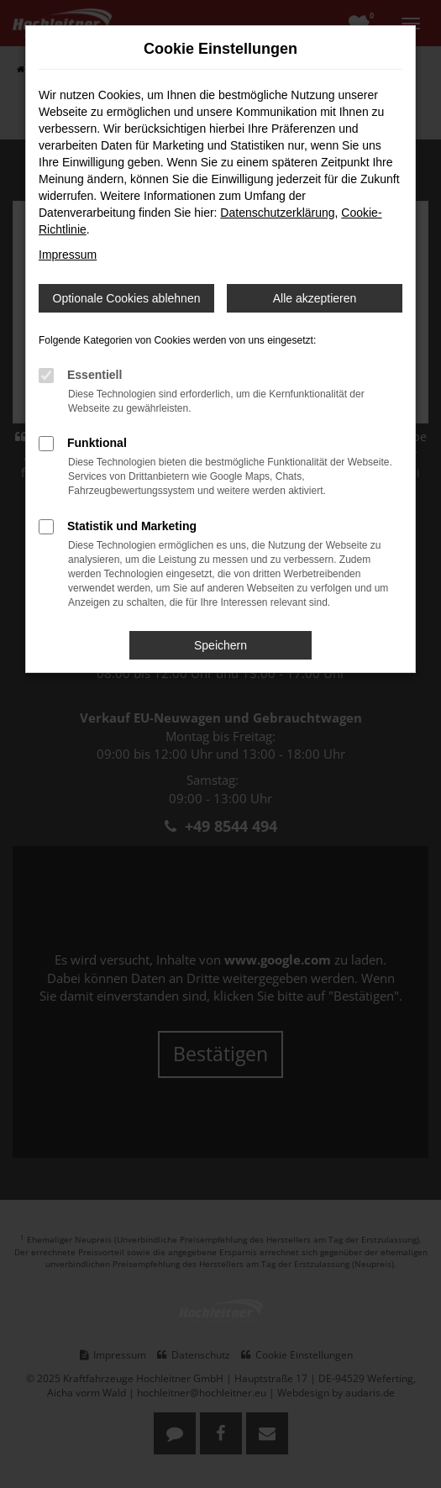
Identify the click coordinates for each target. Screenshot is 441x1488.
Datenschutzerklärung (277, 212)
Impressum (68, 254)
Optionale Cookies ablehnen (127, 298)
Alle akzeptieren (315, 298)
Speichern (220, 645)
